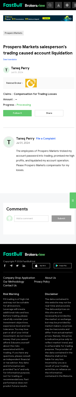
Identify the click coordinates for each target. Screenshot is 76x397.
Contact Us (10, 285)
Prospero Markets (13, 33)
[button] (67, 5)
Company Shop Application (19, 278)
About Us (50, 278)
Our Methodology (13, 281)
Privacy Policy (42, 281)
